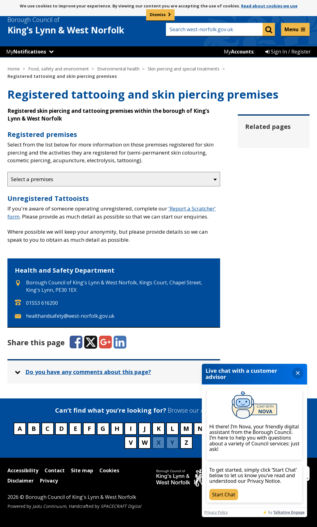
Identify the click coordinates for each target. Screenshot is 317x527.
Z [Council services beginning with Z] (186, 442)
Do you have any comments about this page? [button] (88, 372)
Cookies (109, 470)
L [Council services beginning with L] (172, 428)
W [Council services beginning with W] (145, 442)
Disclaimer (20, 480)
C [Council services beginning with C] (48, 428)
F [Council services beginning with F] (89, 428)
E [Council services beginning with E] (75, 428)
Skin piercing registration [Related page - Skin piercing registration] (271, 201)
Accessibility (22, 470)
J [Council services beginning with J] (145, 428)
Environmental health (118, 69)
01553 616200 (42, 303)
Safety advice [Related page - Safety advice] (271, 178)
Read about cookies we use (269, 6)
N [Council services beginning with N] (200, 428)
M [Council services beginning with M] (186, 428)
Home (13, 69)
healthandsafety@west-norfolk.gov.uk (70, 315)
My (26, 51)
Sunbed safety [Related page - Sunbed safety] (273, 223)
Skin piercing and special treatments (183, 69)
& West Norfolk (77, 25)
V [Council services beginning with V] (131, 442)
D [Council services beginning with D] (61, 428)
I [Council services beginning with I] (131, 428)
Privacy (49, 480)
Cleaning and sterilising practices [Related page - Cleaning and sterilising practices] (271, 151)
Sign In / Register (288, 51)
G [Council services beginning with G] (103, 428)
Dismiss (158, 14)
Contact (55, 470)
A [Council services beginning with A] (20, 428)
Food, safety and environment (58, 69)
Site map (82, 470)
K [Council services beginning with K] (159, 428)
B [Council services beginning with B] (34, 428)
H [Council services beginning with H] (117, 428)
